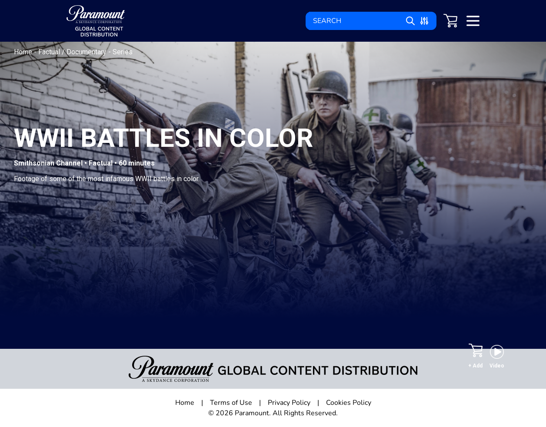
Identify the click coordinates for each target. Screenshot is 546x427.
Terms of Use (231, 402)
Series (123, 52)
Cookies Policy (348, 402)
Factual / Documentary (73, 52)
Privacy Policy (289, 402)
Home (24, 52)
